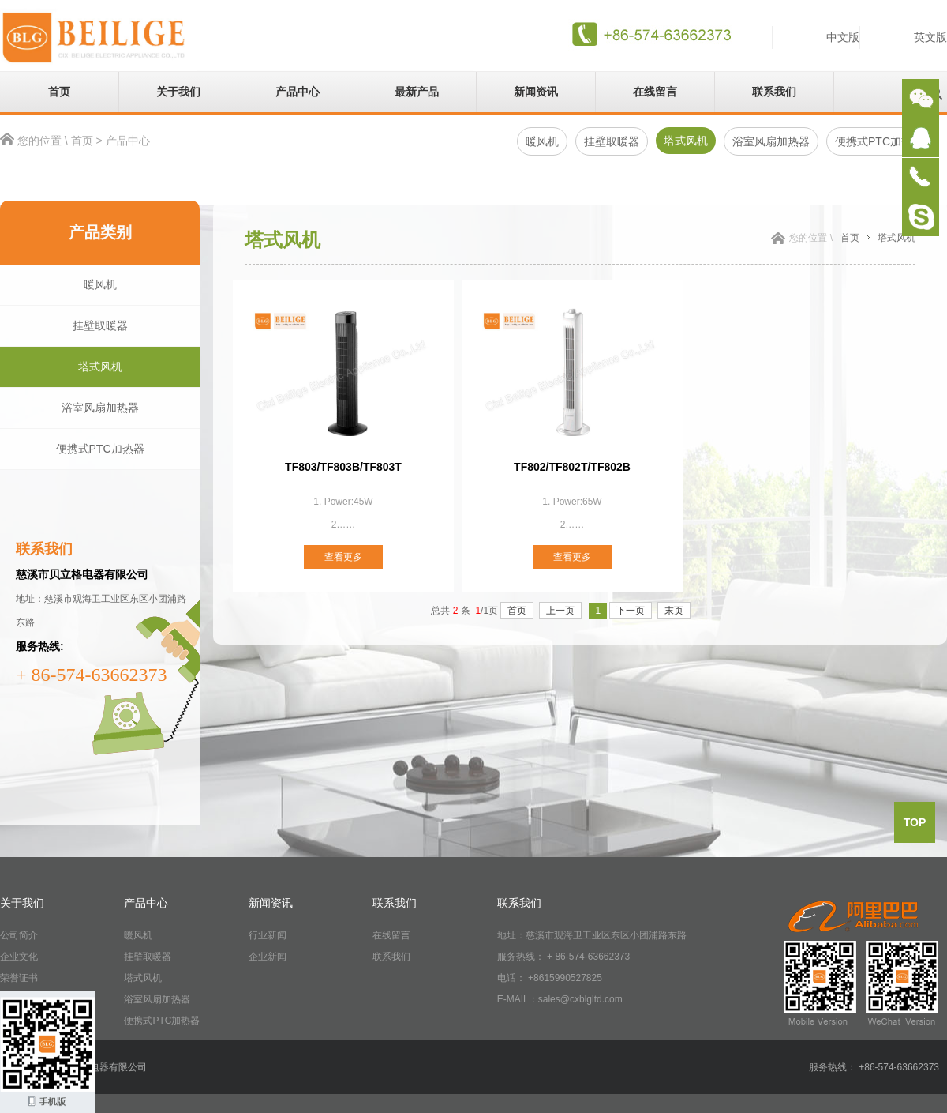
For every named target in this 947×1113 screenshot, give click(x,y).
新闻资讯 (536, 91)
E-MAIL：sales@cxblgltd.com (560, 999)
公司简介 (19, 935)
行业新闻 (267, 935)
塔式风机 (686, 140)
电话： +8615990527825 (549, 977)
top (915, 822)
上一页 (560, 610)
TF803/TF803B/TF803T (343, 467)
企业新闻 (267, 956)
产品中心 (297, 91)
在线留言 (655, 91)
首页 (59, 91)
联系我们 (774, 91)
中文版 (842, 37)
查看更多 (343, 556)
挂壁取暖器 (611, 141)
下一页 (630, 610)
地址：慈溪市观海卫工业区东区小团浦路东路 (592, 935)
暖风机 (542, 141)
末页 (673, 610)
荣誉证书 (19, 977)
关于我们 (178, 91)
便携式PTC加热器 (100, 448)
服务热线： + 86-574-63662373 (563, 956)
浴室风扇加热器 (771, 141)
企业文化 (19, 956)
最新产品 (417, 91)
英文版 (930, 37)
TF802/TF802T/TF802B (572, 467)
